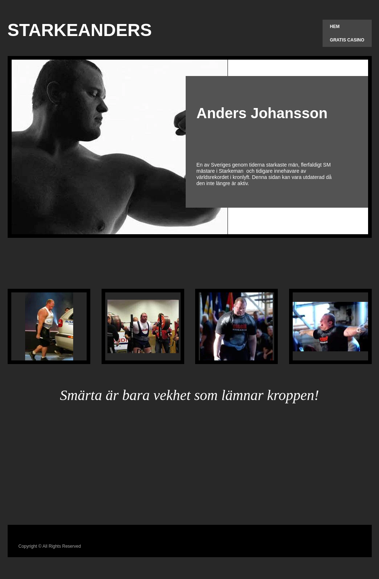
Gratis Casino (347, 40)
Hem (335, 26)
